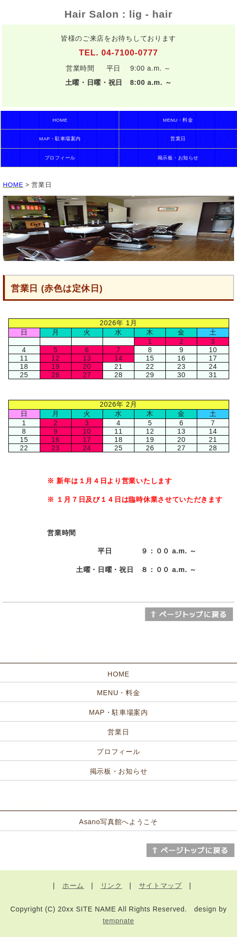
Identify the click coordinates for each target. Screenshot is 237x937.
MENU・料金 (178, 120)
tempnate (118, 921)
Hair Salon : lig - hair (118, 14)
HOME (60, 120)
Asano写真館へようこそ (118, 822)
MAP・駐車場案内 (60, 138)
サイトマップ (160, 885)
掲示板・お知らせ (178, 157)
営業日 (177, 138)
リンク (111, 885)
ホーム (73, 885)
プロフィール (60, 157)
